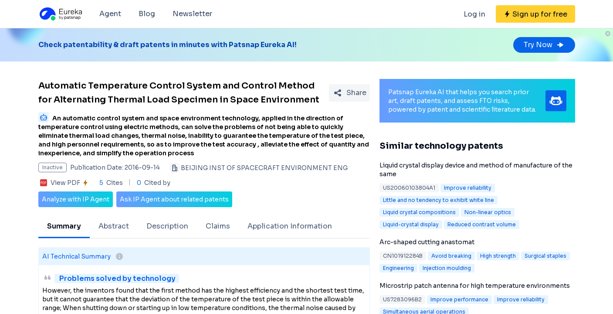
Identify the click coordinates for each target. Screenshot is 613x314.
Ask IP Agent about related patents (174, 199)
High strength (498, 256)
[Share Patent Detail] (349, 93)
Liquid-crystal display (411, 224)
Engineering (398, 268)
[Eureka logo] (60, 13)
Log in (474, 14)
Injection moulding (447, 268)
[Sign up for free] (535, 14)
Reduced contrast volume (481, 224)
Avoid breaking (451, 256)
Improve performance (459, 299)
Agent (110, 13)
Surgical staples (545, 256)
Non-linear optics (487, 212)
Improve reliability (467, 187)
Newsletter (192, 13)
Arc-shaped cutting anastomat (426, 242)
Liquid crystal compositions (419, 212)
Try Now (544, 44)
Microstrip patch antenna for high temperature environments (474, 286)
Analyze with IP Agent (75, 199)
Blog (147, 13)
